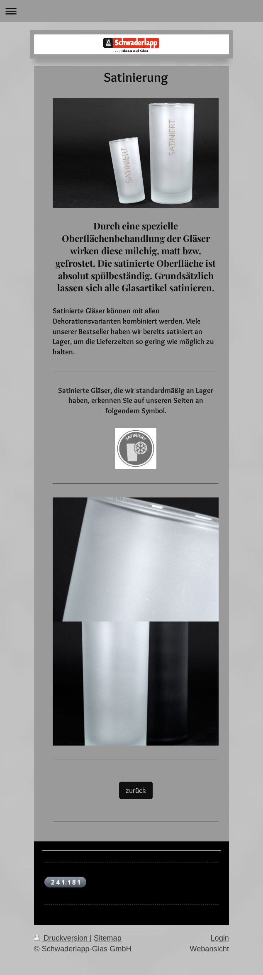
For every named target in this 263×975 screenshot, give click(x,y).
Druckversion (62, 938)
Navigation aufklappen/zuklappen (131, 11)
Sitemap (108, 938)
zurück (136, 790)
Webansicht (209, 949)
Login (219, 938)
